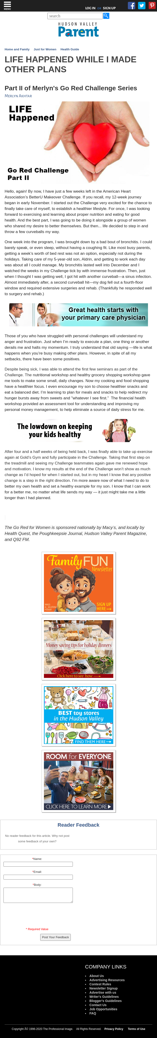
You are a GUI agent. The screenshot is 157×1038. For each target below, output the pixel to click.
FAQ (92, 1013)
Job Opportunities (103, 1009)
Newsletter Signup (103, 988)
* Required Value (37, 929)
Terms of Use (136, 1029)
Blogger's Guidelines (105, 1001)
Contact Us (98, 1005)
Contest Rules (100, 984)
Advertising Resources (107, 980)
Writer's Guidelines (104, 997)
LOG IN (90, 8)
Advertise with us (102, 992)
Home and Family (17, 49)
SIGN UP (109, 8)
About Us (96, 976)
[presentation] (38, 916)
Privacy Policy (114, 1029)
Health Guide (70, 49)
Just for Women (45, 49)
